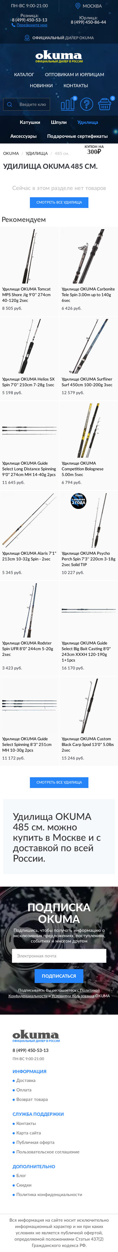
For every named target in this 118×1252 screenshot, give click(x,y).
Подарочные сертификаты (77, 136)
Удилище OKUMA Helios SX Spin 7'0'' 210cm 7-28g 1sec (28, 382)
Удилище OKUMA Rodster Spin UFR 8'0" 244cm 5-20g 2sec (27, 649)
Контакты (76, 86)
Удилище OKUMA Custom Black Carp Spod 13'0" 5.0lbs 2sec (88, 745)
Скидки (23, 1185)
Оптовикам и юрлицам (74, 75)
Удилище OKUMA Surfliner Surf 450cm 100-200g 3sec (87, 382)
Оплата (23, 1090)
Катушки (30, 122)
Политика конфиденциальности (49, 1195)
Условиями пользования (73, 996)
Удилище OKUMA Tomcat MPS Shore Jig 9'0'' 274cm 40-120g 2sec (26, 295)
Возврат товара (32, 1100)
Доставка (26, 1081)
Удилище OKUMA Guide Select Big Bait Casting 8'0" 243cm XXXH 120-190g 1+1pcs (86, 652)
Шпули (59, 122)
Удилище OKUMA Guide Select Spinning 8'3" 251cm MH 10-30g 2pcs (27, 745)
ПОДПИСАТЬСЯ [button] (59, 976)
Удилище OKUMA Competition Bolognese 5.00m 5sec (83, 469)
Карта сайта (28, 1133)
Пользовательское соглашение (47, 1152)
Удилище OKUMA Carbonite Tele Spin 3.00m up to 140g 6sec (88, 295)
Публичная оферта (35, 1142)
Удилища (87, 122)
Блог (21, 1176)
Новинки (41, 86)
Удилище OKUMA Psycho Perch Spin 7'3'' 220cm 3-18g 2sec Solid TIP (88, 559)
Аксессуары (23, 136)
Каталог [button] (24, 75)
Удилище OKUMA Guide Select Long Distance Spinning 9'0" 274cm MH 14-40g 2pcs (29, 469)
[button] (29, 25)
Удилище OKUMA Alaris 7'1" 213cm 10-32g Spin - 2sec (29, 556)
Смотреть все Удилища (59, 202)
